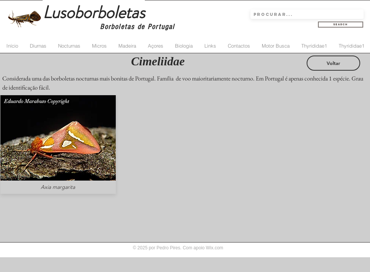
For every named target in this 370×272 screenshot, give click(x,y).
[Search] (340, 25)
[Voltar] (333, 63)
